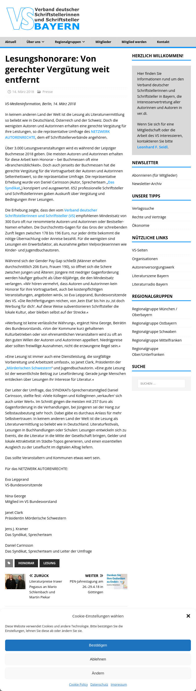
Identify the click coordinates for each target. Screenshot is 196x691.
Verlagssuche (143, 208)
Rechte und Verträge (149, 217)
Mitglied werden (134, 42)
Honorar (26, 563)
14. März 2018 (23, 91)
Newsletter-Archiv (147, 183)
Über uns (33, 42)
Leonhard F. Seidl (152, 147)
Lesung (49, 563)
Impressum (119, 684)
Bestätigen (98, 645)
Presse (47, 91)
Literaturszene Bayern (150, 275)
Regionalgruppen (68, 42)
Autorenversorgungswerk (153, 267)
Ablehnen (98, 659)
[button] (188, 615)
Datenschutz (99, 684)
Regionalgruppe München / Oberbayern (154, 311)
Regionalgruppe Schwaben (154, 331)
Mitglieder (103, 42)
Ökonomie (140, 225)
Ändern (98, 673)
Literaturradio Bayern (150, 284)
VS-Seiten (140, 250)
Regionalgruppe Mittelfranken (157, 340)
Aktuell (10, 42)
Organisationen (145, 258)
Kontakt (163, 42)
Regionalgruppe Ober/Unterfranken (148, 351)
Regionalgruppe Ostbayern (154, 323)
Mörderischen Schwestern (29, 367)
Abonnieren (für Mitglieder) (154, 175)
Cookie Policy (78, 684)
